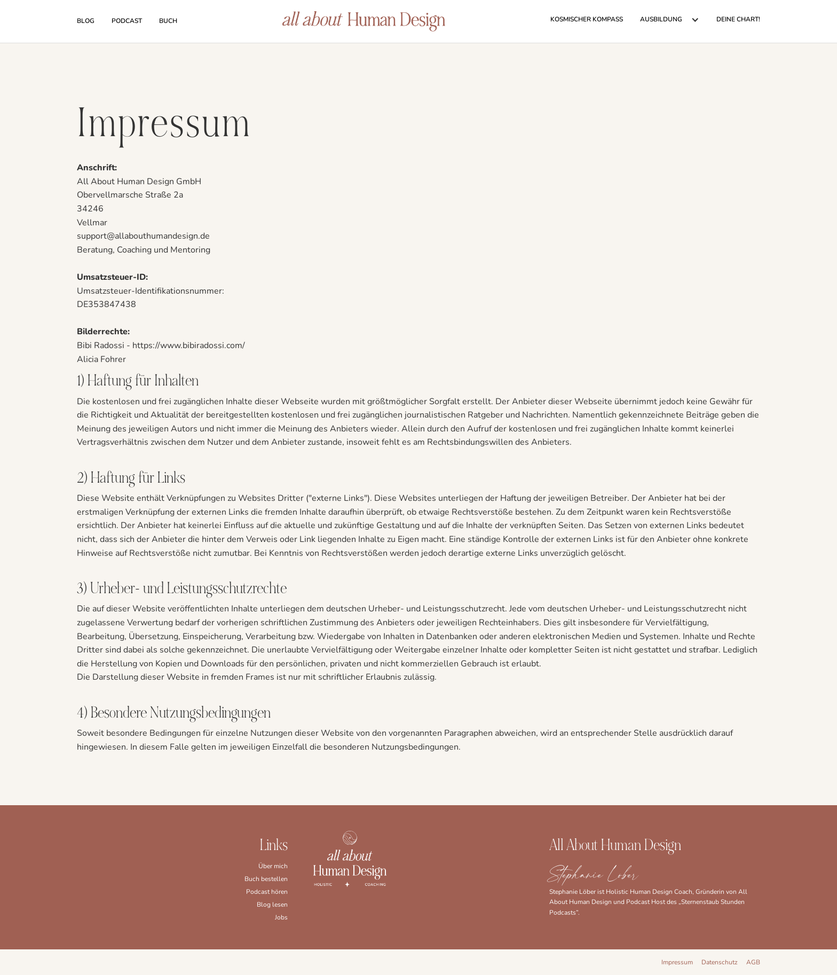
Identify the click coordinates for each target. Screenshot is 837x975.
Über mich (273, 866)
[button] (669, 19)
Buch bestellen (266, 879)
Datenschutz (719, 962)
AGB (753, 962)
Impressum (677, 962)
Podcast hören (267, 891)
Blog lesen (272, 904)
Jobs (281, 917)
